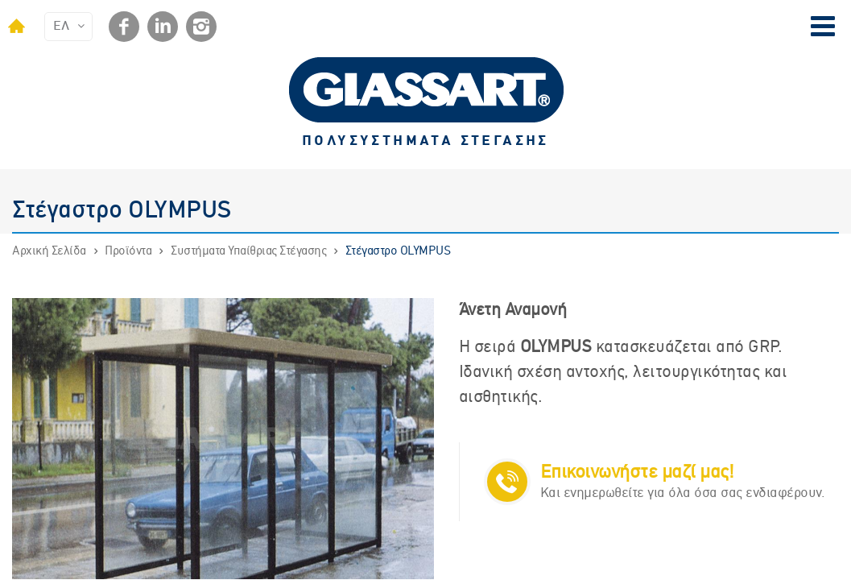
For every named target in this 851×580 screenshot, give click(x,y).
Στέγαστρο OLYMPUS (398, 251)
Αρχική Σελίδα (49, 251)
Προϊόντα (128, 251)
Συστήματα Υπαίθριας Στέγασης (248, 251)
